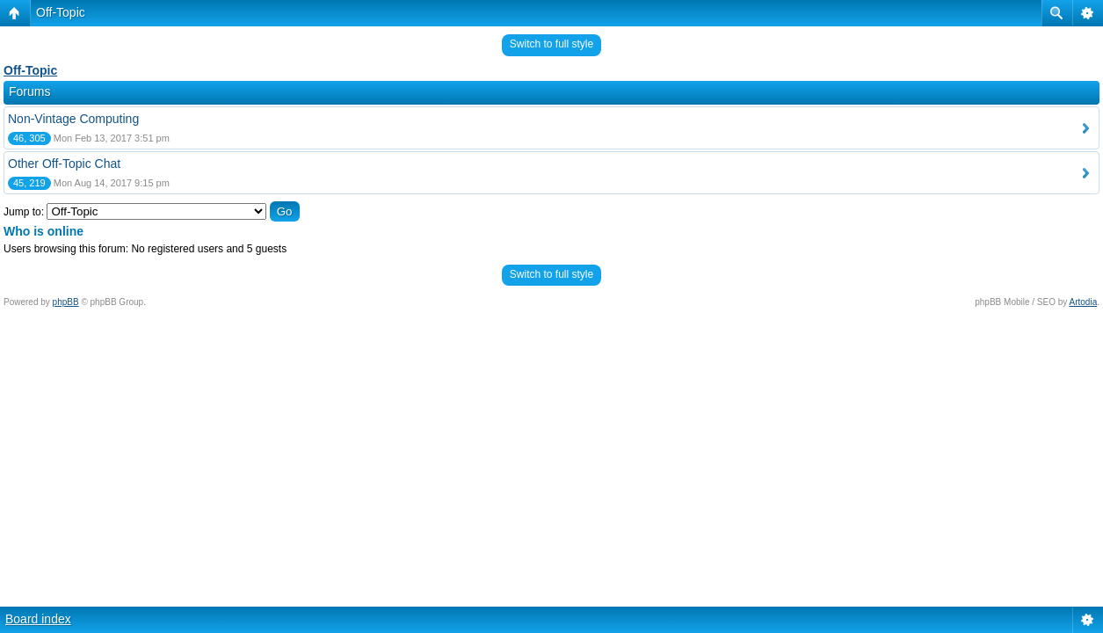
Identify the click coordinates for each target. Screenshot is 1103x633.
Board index (38, 619)
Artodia (1084, 302)
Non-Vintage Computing (73, 119)
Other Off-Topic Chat (64, 163)
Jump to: (24, 212)
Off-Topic (60, 12)
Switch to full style (551, 44)
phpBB (66, 302)
